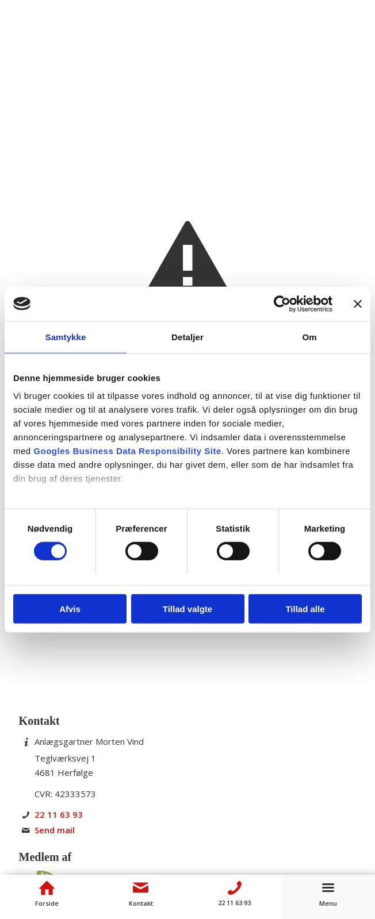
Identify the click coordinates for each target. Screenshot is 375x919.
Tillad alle (304, 609)
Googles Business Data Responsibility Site (127, 451)
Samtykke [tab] (65, 336)
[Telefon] (234, 888)
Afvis (70, 609)
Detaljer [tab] (187, 336)
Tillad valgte (187, 609)
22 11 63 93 (59, 814)
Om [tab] (309, 336)
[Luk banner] (358, 303)
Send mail (55, 830)
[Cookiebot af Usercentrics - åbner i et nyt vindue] (282, 303)
